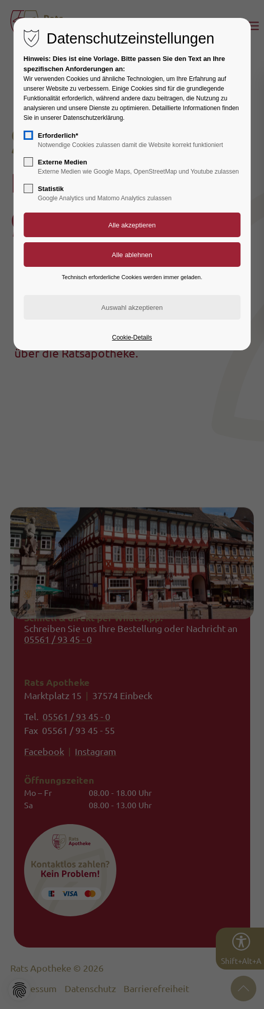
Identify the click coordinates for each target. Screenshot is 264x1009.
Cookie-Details (132, 337)
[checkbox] (28, 135)
